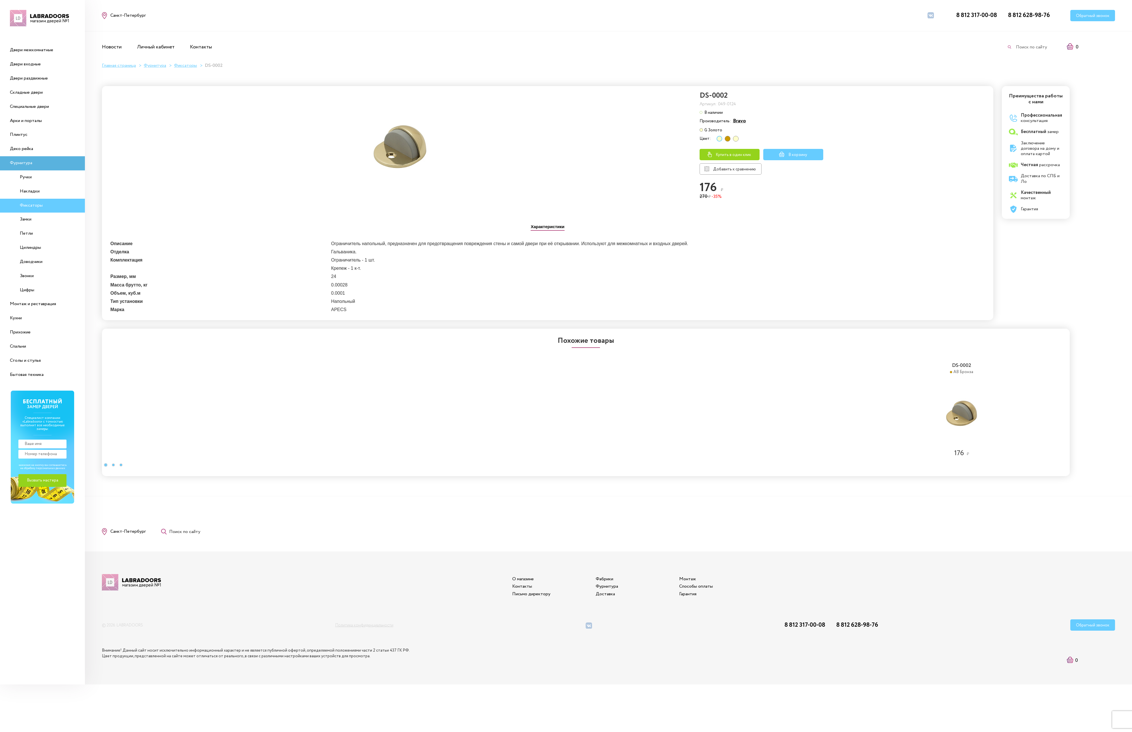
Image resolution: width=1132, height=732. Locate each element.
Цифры (27, 290)
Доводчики (31, 261)
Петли (26, 233)
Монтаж (687, 579)
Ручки (26, 177)
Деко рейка (21, 148)
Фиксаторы (31, 205)
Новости (112, 47)
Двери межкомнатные (31, 50)
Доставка (605, 594)
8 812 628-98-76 (1029, 15)
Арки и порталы (26, 120)
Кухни (16, 318)
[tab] (548, 226)
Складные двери (26, 92)
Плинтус (18, 134)
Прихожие (20, 332)
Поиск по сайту (1031, 47)
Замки (25, 219)
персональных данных (50, 468)
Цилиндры (30, 247)
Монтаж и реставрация (33, 304)
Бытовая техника (27, 374)
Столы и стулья (25, 360)
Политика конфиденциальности (364, 625)
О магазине (523, 579)
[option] (335, 406)
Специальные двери (29, 106)
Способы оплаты (696, 586)
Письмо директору (531, 594)
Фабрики (604, 579)
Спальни (18, 346)
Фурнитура (21, 163)
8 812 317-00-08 (976, 15)
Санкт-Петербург (128, 531)
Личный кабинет (156, 47)
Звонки (27, 276)
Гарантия (687, 594)
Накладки (30, 191)
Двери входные (25, 64)
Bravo (739, 121)
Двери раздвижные (29, 78)
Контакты (201, 47)
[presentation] (548, 227)
